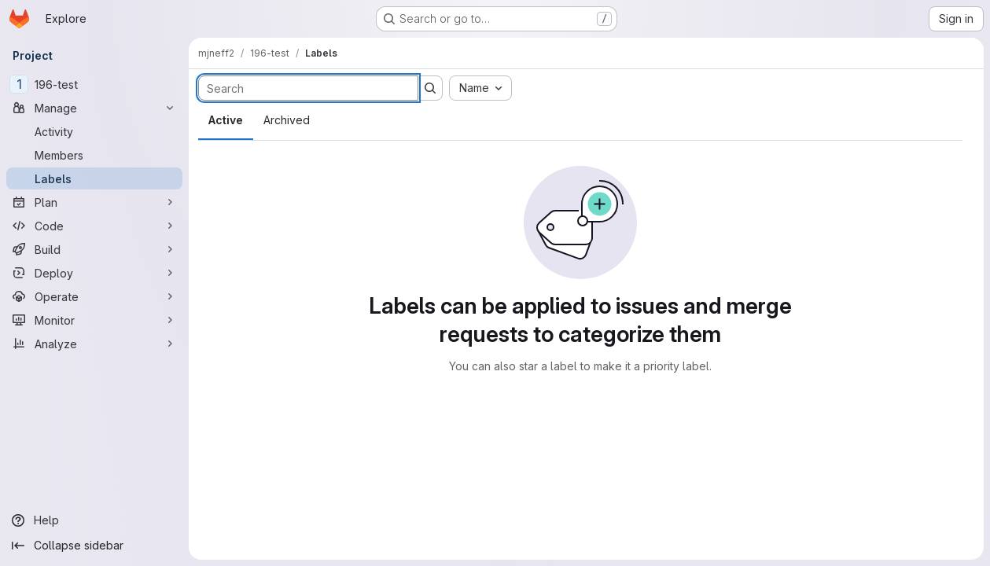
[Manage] (94, 108)
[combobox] (480, 88)
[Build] (94, 249)
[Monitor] (94, 320)
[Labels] (94, 178)
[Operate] (94, 296)
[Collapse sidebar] (94, 546)
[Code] (94, 226)
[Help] (94, 520)
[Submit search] (430, 88)
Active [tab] (225, 120)
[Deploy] (94, 273)
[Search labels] (308, 88)
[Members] (94, 155)
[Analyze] (94, 344)
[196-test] (94, 84)
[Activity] (94, 131)
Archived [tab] (286, 120)
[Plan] (94, 202)
